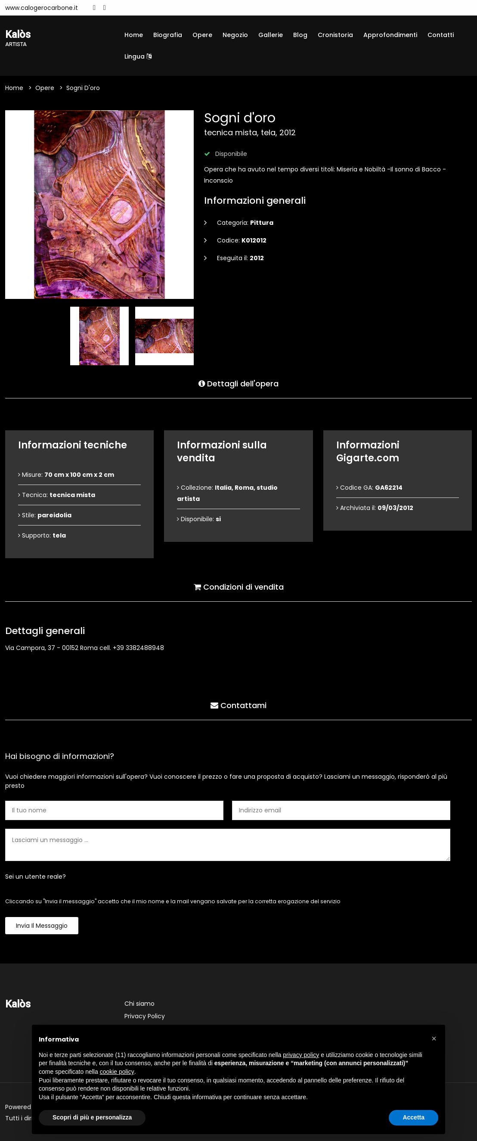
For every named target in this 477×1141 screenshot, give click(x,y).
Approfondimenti (390, 35)
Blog (300, 35)
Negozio (235, 35)
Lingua (138, 56)
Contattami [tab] (238, 705)
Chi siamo (139, 1003)
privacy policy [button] (301, 1054)
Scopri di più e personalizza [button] (92, 1117)
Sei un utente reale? (35, 876)
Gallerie (270, 35)
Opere (202, 35)
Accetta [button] (413, 1117)
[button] (434, 1038)
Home (133, 35)
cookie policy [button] (117, 1071)
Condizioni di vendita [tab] (239, 586)
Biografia (167, 35)
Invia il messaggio (42, 925)
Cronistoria (335, 35)
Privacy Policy (144, 1016)
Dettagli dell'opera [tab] (238, 383)
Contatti (440, 35)
